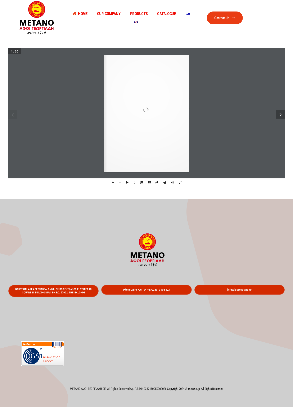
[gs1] (42, 343)
